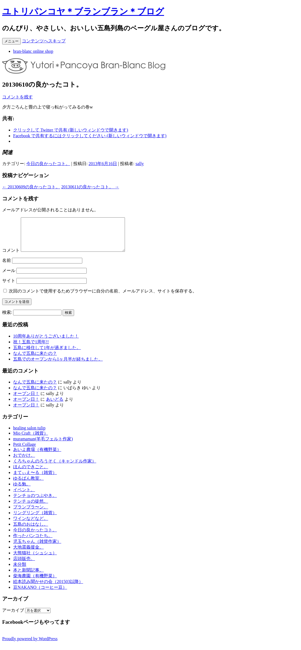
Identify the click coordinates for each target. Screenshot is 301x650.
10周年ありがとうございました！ (46, 342)
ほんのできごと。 (30, 473)
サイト (8, 287)
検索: (7, 319)
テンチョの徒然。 (30, 507)
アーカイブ (13, 616)
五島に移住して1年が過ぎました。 (47, 354)
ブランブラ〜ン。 (30, 513)
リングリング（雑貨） (35, 519)
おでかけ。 (24, 461)
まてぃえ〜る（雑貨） (35, 479)
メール (8, 277)
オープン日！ (26, 400)
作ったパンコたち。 (32, 542)
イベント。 (24, 496)
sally (140, 163)
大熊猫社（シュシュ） (35, 559)
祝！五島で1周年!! (31, 348)
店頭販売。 (24, 565)
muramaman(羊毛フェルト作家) (43, 445)
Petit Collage (24, 451)
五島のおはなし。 (30, 530)
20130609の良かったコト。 (31, 187)
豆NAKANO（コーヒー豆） (40, 594)
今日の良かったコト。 (48, 163)
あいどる (54, 405)
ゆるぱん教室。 (28, 484)
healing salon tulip (29, 434)
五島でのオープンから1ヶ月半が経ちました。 (58, 365)
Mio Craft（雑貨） (30, 439)
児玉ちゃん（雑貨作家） (37, 548)
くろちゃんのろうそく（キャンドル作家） (54, 467)
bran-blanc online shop (33, 51)
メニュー (11, 41)
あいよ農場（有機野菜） (37, 456)
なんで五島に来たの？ (35, 360)
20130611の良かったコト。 (90, 187)
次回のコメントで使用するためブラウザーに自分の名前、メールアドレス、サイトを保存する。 (103, 297)
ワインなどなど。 (30, 525)
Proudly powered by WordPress (29, 645)
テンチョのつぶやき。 (35, 502)
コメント (11, 256)
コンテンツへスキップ (44, 41)
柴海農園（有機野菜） (35, 582)
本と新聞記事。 (28, 576)
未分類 (19, 571)
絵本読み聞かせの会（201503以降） (48, 588)
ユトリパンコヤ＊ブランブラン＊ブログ (83, 11)
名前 (6, 267)
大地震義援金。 (28, 553)
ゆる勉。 (22, 490)
